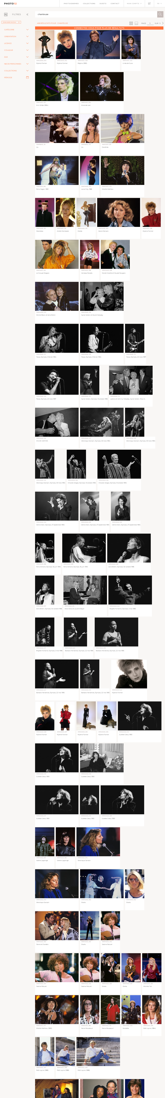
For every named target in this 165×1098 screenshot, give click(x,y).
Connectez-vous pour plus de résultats (99, 28)
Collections (89, 3)
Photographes (71, 3)
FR (158, 3)
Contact (115, 3)
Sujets (103, 3)
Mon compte (133, 3)
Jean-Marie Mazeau (11, 22)
